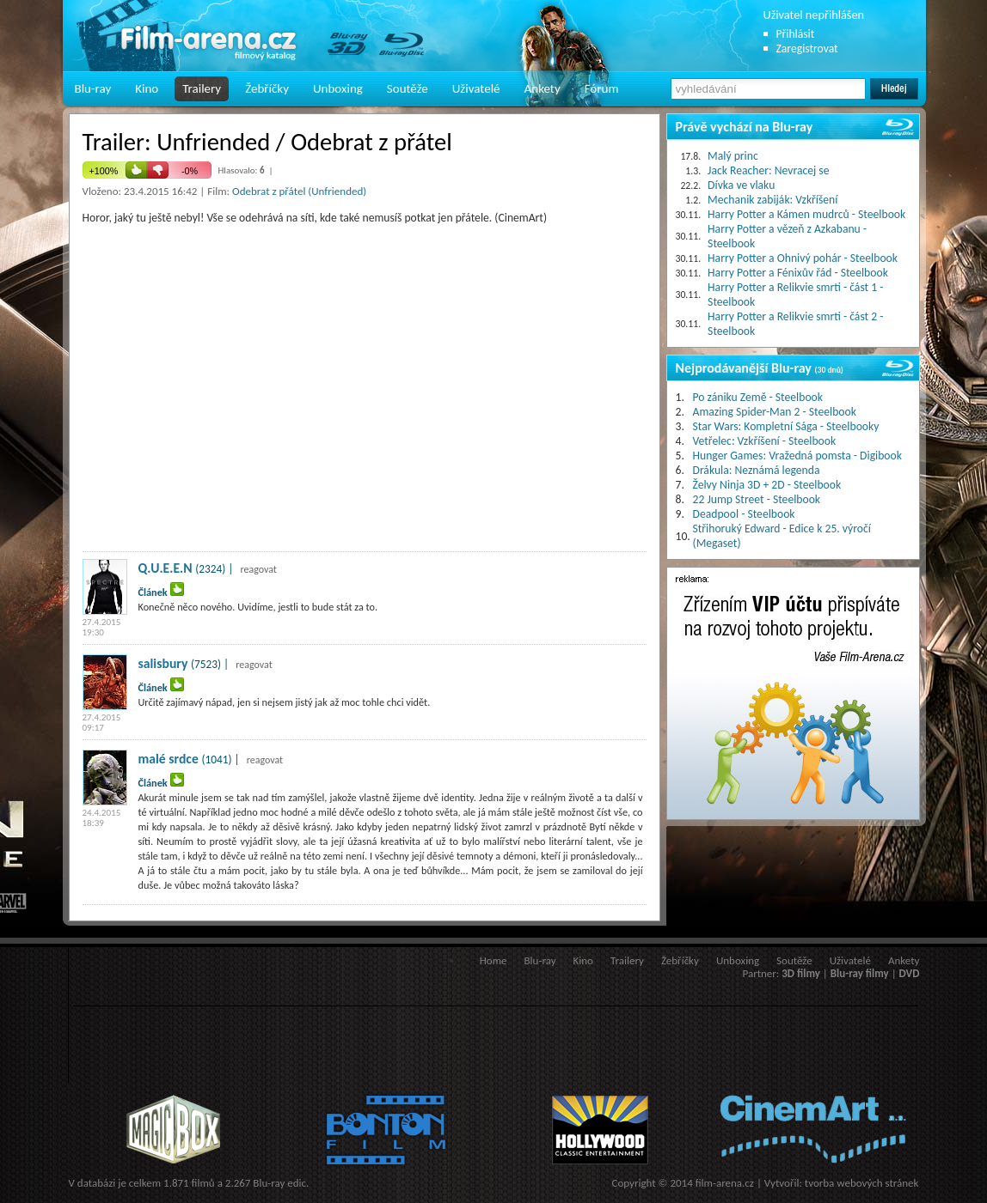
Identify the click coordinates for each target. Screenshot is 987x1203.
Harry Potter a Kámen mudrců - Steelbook (806, 214)
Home (493, 960)
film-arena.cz (725, 1182)
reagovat (258, 569)
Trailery (201, 88)
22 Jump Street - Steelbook (757, 499)
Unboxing (338, 88)
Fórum (602, 88)
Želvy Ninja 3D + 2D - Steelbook (767, 484)
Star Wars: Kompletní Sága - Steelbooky (786, 426)
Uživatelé (476, 88)
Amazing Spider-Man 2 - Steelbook (774, 411)
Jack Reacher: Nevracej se (768, 170)
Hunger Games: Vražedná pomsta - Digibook (797, 455)
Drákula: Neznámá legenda (756, 470)
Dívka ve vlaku (741, 185)
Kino (146, 88)
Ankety (542, 88)
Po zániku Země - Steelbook (758, 397)
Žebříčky (267, 88)
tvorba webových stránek (862, 1182)
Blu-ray (93, 88)
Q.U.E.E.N (165, 568)
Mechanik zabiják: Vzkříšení (772, 199)
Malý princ (733, 156)
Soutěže (407, 88)
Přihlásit (795, 34)
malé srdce (168, 758)
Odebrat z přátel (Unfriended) (299, 191)
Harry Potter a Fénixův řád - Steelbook (798, 272)
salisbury (163, 663)
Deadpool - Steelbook (744, 514)
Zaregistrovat (807, 48)
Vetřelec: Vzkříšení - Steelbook (765, 441)
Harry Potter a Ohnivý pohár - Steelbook (803, 258)
